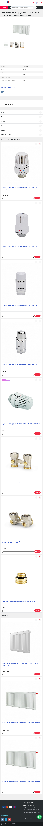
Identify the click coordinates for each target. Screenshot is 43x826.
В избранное (40, 144)
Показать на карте (5, 815)
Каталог (5, 7)
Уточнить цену (21, 54)
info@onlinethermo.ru (28, 805)
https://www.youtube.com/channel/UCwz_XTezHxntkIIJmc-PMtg (9, 819)
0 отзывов (3, 84)
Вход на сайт (41, 7)
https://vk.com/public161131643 (2, 819)
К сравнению (36, 144)
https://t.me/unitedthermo (6, 819)
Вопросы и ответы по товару (9, 87)
